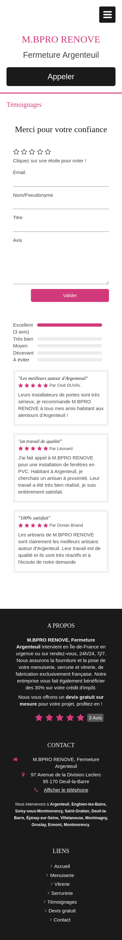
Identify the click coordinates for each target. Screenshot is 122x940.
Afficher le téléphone (66, 790)
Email (19, 172)
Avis (17, 240)
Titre (17, 217)
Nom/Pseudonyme (33, 195)
